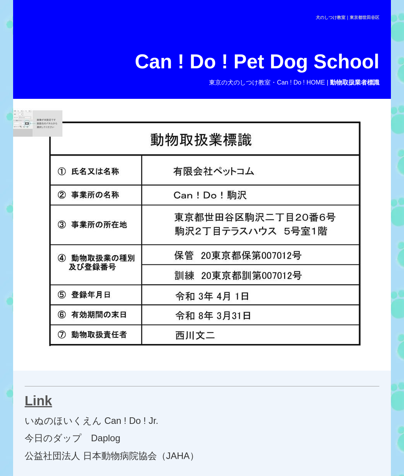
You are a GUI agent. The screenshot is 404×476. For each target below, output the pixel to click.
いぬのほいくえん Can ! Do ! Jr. (91, 420)
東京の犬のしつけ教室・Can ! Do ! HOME (267, 82)
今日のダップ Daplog (72, 438)
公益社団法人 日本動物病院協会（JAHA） (112, 456)
